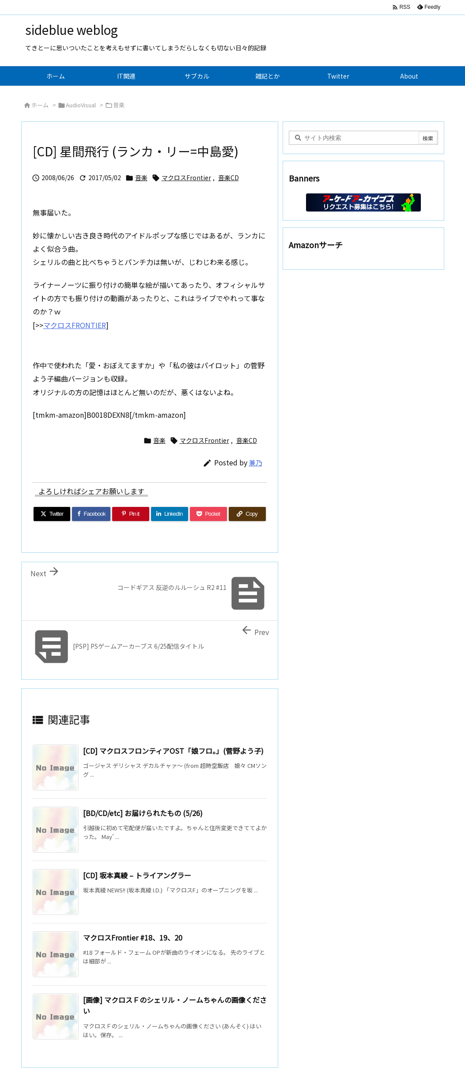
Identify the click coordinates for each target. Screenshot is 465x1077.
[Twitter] (52, 514)
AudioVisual (81, 105)
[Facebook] (91, 514)
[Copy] (247, 514)
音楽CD (228, 177)
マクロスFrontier (186, 177)
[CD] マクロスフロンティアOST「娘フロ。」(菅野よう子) (173, 750)
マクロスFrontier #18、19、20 (132, 937)
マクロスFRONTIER (74, 325)
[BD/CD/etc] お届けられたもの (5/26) (143, 813)
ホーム (40, 105)
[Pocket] (208, 514)
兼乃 (255, 462)
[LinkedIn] (169, 514)
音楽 (119, 105)
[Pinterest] (130, 514)
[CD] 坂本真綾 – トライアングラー (137, 875)
